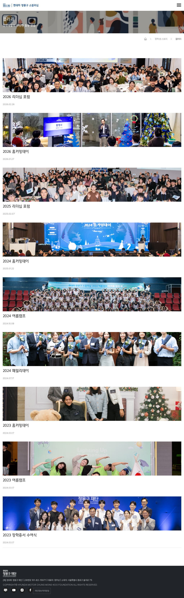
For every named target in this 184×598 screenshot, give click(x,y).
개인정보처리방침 (42, 591)
